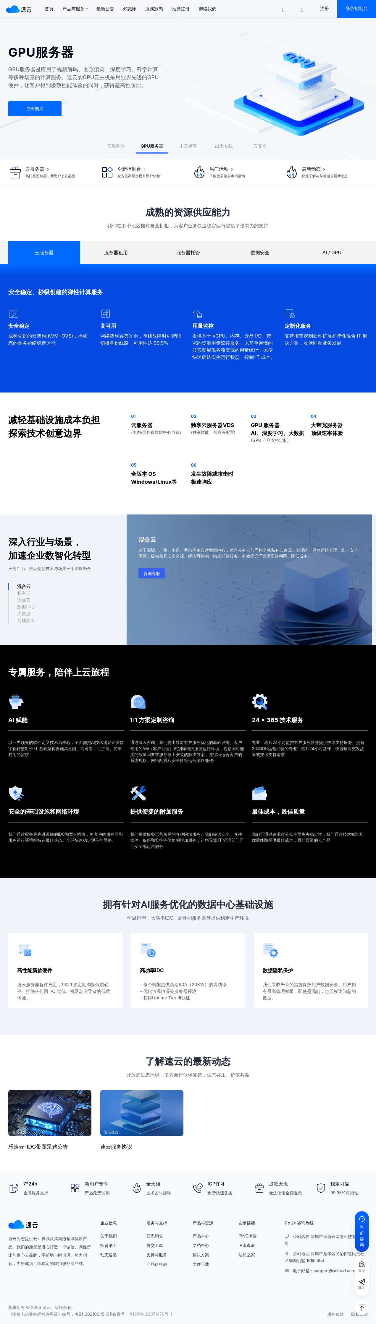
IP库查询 (246, 1245)
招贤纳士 (108, 1245)
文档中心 (201, 1245)
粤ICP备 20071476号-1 (150, 1314)
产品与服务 (73, 9)
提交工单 (154, 1245)
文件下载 (201, 1264)
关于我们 (108, 1235)
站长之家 (246, 1254)
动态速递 (108, 1254)
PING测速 (247, 1235)
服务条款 (335, 1314)
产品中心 (201, 1235)
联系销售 (154, 1235)
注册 (324, 8)
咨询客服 (151, 573)
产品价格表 (156, 1264)
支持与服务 (156, 1254)
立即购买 (35, 108)
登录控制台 (357, 8)
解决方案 (201, 1254)
